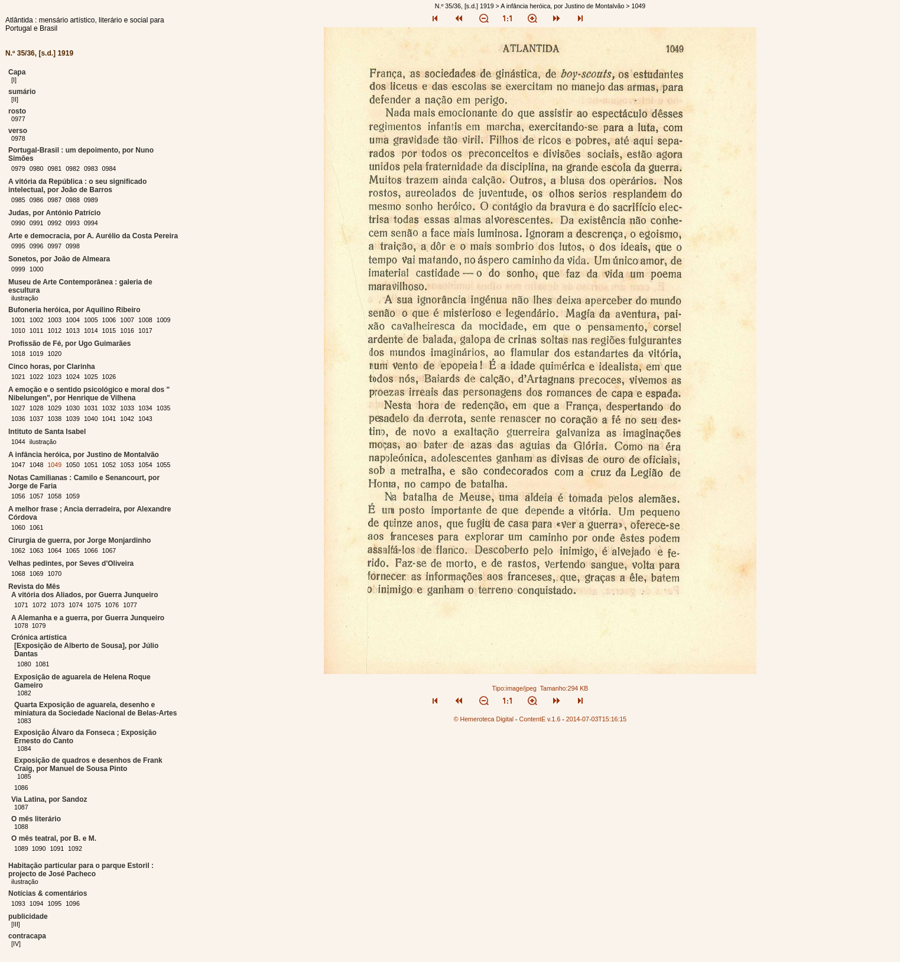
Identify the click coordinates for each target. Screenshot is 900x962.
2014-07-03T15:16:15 (596, 719)
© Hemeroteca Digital (484, 719)
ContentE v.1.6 (540, 719)
